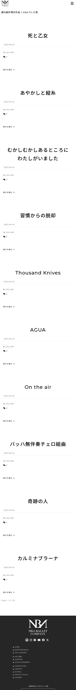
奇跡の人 (38, 501)
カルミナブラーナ (38, 558)
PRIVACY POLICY (21, 675)
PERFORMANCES (21, 650)
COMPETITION (20, 666)
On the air (38, 387)
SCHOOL (18, 672)
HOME (17, 647)
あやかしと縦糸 (38, 93)
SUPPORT (18, 659)
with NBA (18, 656)
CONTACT (18, 669)
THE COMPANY (21, 653)
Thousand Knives (38, 273)
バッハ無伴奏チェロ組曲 (38, 444)
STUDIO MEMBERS (22, 662)
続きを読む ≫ (9, 70)
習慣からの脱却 (38, 216)
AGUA (38, 330)
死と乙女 (38, 36)
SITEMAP (18, 677)
